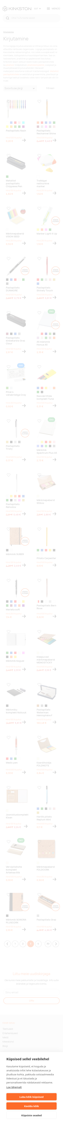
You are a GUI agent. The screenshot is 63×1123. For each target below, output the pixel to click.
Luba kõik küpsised (31, 1097)
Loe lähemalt (14, 1087)
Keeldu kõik (31, 1106)
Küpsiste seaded (31, 1115)
